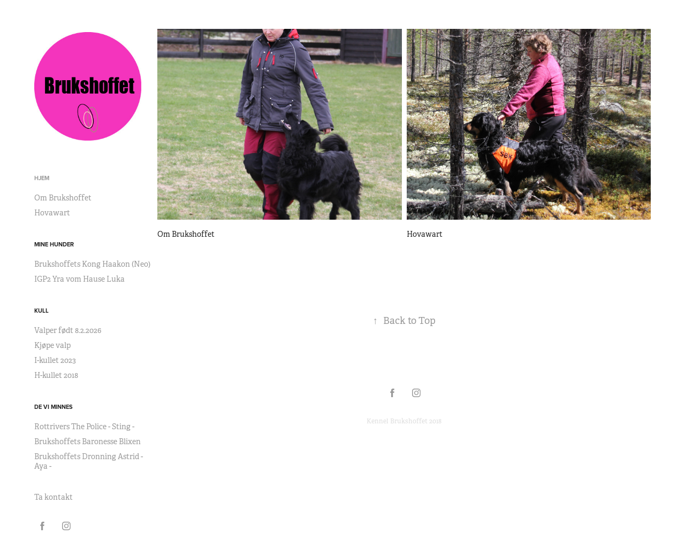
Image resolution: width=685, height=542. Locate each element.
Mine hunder (54, 244)
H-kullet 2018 (56, 375)
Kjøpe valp (52, 345)
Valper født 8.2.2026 (67, 330)
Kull (41, 310)
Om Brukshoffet (63, 198)
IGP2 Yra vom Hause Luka (79, 279)
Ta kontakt (53, 497)
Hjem (41, 178)
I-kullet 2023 (55, 360)
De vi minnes (53, 406)
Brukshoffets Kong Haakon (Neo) (92, 264)
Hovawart (52, 213)
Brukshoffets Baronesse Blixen (87, 441)
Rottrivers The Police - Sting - (84, 426)
